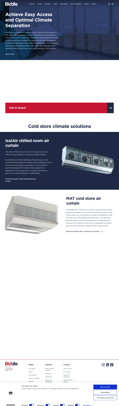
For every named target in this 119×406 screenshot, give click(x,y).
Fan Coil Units (67, 368)
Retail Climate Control (49, 369)
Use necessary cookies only (105, 395)
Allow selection (105, 389)
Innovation (47, 4)
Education (48, 373)
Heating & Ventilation (66, 376)
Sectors (39, 4)
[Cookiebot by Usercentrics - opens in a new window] (10, 403)
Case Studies (64, 4)
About (55, 4)
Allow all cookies (105, 384)
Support (86, 4)
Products (32, 4)
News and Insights (75, 4)
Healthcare (48, 377)
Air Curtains (67, 371)
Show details (87, 402)
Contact (94, 4)
